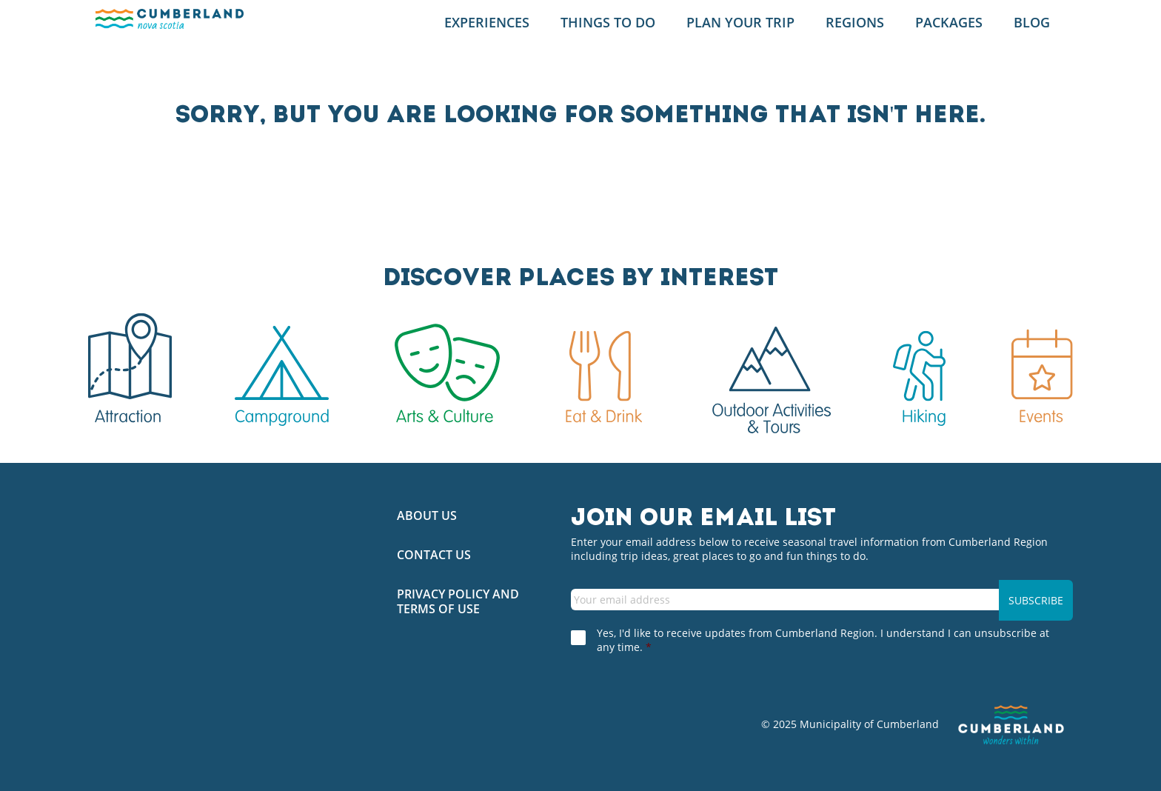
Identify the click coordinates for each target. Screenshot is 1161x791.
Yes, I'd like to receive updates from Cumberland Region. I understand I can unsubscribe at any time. (823, 640)
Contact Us (434, 555)
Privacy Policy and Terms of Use (458, 601)
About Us (427, 516)
